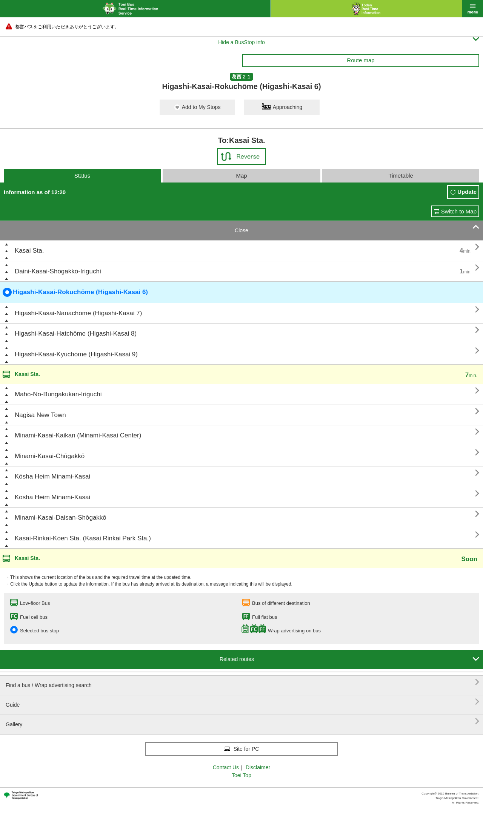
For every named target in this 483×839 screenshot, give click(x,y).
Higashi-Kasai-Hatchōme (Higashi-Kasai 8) (76, 333)
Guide (242, 702)
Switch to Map (459, 211)
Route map (360, 60)
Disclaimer (258, 767)
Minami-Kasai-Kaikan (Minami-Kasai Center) (78, 435)
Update (467, 192)
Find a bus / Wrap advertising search (242, 682)
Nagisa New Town (40, 415)
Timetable (400, 175)
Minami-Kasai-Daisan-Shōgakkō (60, 517)
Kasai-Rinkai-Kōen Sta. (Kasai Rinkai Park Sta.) (83, 538)
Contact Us (226, 767)
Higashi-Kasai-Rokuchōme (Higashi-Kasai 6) (75, 292)
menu (472, 8)
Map (241, 175)
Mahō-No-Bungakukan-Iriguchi (58, 394)
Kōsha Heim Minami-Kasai (52, 476)
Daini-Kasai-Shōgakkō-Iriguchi (58, 271)
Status (82, 175)
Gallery (242, 721)
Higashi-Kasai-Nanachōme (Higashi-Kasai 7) (78, 313)
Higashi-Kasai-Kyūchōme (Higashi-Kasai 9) (76, 354)
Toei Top (241, 775)
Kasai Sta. (29, 250)
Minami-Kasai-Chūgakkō (50, 456)
